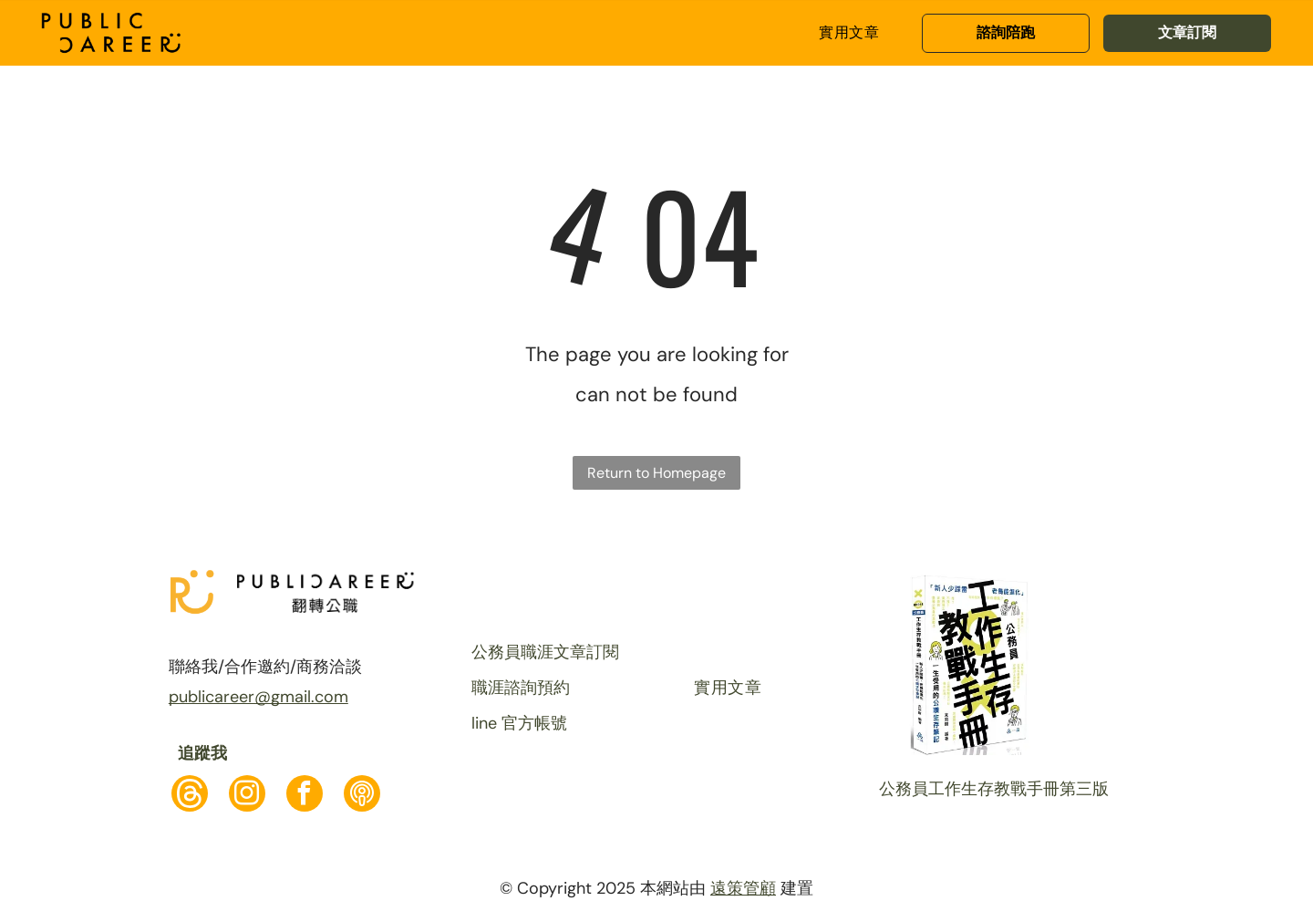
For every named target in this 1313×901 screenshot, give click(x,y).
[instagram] (247, 795)
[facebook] (304, 795)
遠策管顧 (743, 888)
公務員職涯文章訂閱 (545, 652)
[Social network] (189, 795)
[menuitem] (849, 32)
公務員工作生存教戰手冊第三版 (994, 789)
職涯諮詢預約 (520, 688)
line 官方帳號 (519, 723)
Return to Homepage (656, 472)
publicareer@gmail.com (258, 697)
